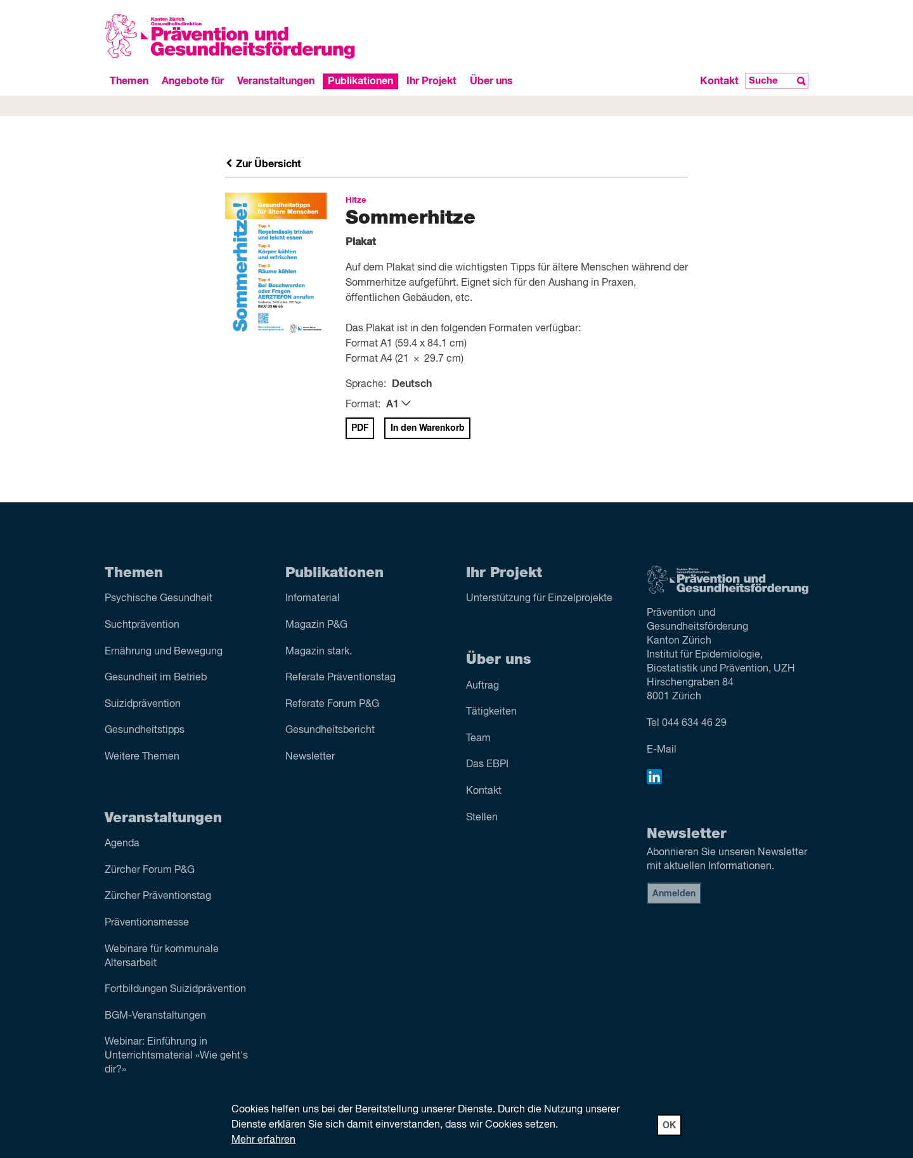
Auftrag (482, 686)
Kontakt (719, 81)
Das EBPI (487, 765)
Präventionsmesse (147, 923)
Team (478, 739)
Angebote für (193, 81)
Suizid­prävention (143, 704)
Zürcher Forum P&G (150, 870)
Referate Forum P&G (332, 704)
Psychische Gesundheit (158, 599)
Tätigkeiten (491, 712)
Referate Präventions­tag (340, 678)
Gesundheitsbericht (330, 730)
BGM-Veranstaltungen (155, 1016)
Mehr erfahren (263, 1140)
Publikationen (360, 81)
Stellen (482, 818)
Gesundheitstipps (145, 730)
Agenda (122, 844)
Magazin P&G (316, 625)
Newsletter (310, 757)
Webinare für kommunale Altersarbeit (162, 957)
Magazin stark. (318, 652)
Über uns (491, 81)
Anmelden (674, 893)
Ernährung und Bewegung (164, 652)
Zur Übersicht (263, 164)
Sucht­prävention (142, 625)
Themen (129, 81)
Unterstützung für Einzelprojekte (539, 599)
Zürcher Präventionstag (158, 896)
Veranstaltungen (275, 81)
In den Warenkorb (428, 428)
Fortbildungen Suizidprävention (175, 989)
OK (669, 1125)
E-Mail (662, 750)
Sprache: (366, 384)
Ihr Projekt (431, 81)
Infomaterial (312, 599)
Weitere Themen (142, 757)
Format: (363, 405)
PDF (359, 428)
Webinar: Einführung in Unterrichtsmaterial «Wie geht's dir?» (176, 1056)
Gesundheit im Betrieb (156, 678)
